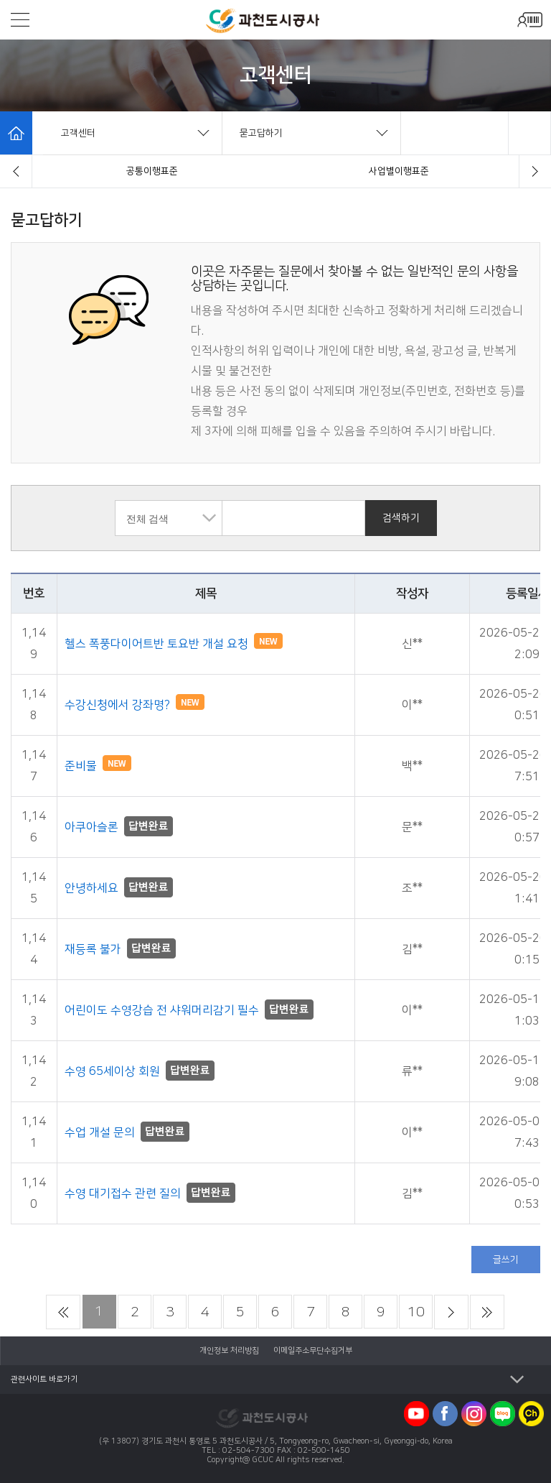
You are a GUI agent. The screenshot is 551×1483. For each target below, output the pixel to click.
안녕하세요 (119, 888)
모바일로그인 (529, 20)
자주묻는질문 (152, 171)
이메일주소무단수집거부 (312, 1350)
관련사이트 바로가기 (44, 1379)
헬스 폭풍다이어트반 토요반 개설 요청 (174, 643)
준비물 (98, 765)
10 (416, 1312)
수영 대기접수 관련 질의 (150, 1193)
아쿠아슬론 (119, 827)
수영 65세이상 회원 (140, 1071)
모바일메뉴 (20, 20)
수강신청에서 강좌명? (134, 704)
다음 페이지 (451, 1312)
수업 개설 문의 (127, 1132)
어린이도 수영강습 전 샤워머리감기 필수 (189, 1010)
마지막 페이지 (487, 1312)
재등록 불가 (120, 949)
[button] (16, 171)
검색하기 (401, 518)
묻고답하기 (398, 171)
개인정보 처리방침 (229, 1350)
